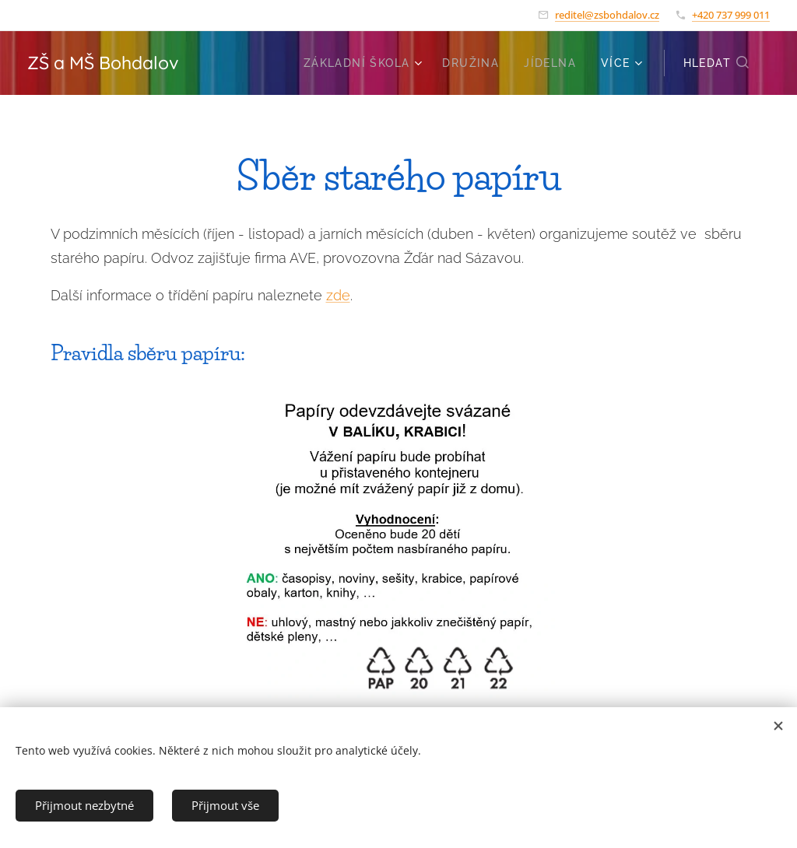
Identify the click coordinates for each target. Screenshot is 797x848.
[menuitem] (365, 63)
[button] (717, 63)
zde (338, 295)
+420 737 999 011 (731, 15)
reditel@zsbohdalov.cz (607, 15)
